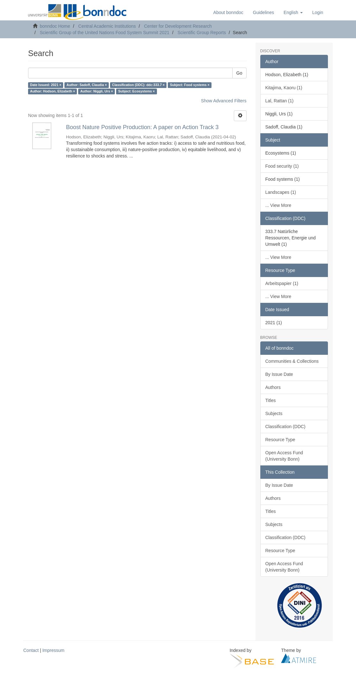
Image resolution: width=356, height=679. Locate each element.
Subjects (274, 413)
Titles (270, 400)
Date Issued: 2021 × (45, 85)
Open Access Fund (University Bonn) (284, 456)
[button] (293, 12)
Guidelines (263, 12)
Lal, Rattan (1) (279, 100)
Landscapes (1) (280, 192)
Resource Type (280, 439)
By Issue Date (279, 374)
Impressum (53, 650)
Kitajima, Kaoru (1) (283, 87)
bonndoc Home (55, 26)
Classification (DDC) (285, 426)
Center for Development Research (177, 26)
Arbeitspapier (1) (282, 283)
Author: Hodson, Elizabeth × (52, 91)
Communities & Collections (292, 361)
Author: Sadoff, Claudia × (87, 85)
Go (239, 73)
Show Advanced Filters (223, 100)
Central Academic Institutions (107, 26)
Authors (273, 387)
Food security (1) (282, 166)
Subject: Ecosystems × (136, 91)
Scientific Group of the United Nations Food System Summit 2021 (104, 32)
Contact (31, 650)
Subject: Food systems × (190, 85)
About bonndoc (228, 12)
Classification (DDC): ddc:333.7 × (138, 85)
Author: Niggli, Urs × (96, 91)
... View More (278, 205)
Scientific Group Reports (201, 32)
